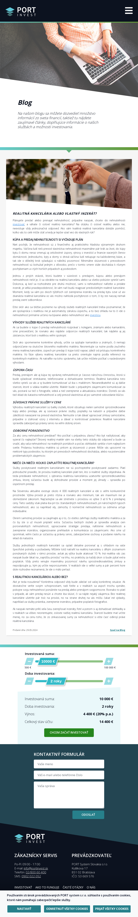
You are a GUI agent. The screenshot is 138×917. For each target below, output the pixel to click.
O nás (91, 887)
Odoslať (88, 815)
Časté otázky (73, 887)
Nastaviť (24, 909)
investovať (18, 224)
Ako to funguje (47, 887)
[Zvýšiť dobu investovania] (108, 681)
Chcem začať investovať (69, 732)
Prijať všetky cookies (111, 909)
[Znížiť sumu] (29, 661)
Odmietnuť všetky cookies (67, 909)
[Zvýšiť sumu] (108, 661)
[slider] (48, 661)
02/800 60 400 (36, 872)
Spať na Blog (117, 630)
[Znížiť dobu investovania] (29, 681)
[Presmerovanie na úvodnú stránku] (20, 11)
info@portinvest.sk (36, 868)
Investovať (23, 887)
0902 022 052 (31, 876)
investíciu (95, 315)
